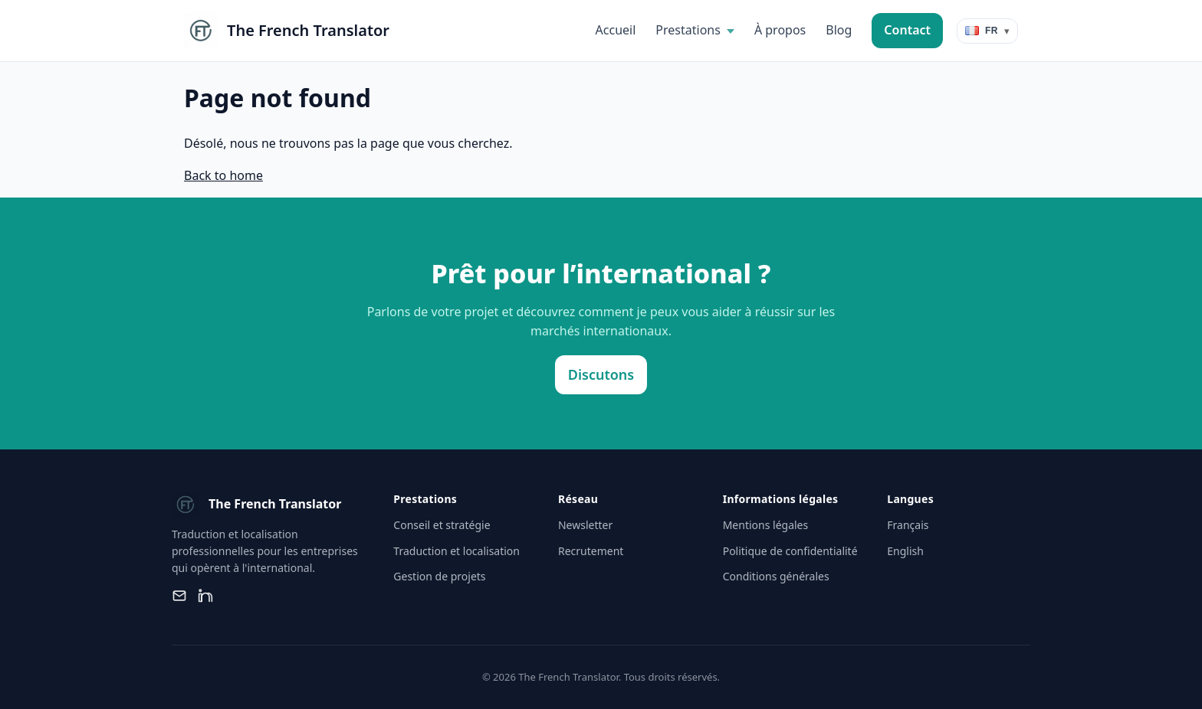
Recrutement (590, 551)
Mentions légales (766, 525)
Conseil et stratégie (441, 525)
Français (907, 525)
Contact (907, 29)
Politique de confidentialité (790, 551)
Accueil (616, 29)
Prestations (688, 29)
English (905, 551)
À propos (780, 29)
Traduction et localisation (456, 551)
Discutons (601, 374)
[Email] (179, 595)
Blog (839, 29)
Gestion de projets (439, 576)
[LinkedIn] (205, 595)
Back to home (223, 175)
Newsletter (585, 525)
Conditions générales (776, 576)
